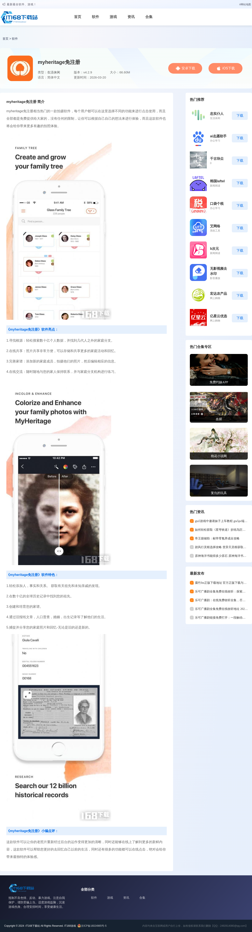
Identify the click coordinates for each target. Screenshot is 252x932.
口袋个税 (217, 203)
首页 (77, 17)
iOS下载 (228, 68)
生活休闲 (53, 72)
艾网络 (215, 226)
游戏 (113, 17)
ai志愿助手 (218, 136)
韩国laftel (217, 181)
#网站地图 (245, 4)
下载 (240, 115)
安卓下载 (188, 68)
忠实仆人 (217, 113)
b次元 (214, 248)
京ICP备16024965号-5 (93, 925)
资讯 (131, 17)
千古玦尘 (217, 158)
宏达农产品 (218, 293)
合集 (149, 17)
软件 (95, 17)
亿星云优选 (218, 316)
